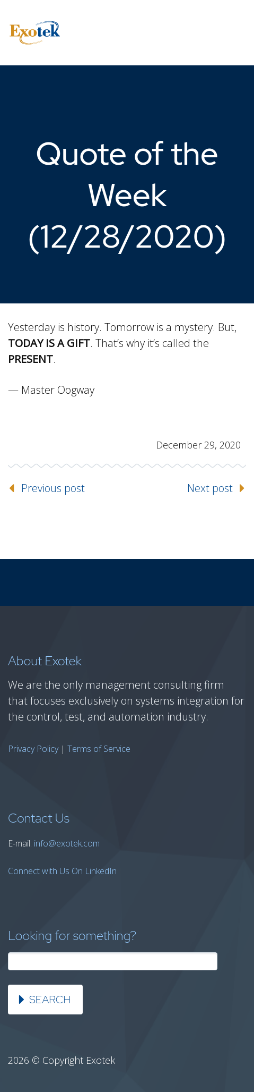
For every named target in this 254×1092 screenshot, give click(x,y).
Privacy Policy (33, 749)
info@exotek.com (67, 843)
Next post (210, 488)
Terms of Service (98, 749)
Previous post (53, 488)
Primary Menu (233, 33)
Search (50, 999)
